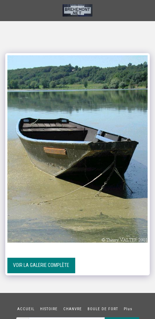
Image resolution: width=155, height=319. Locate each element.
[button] (8, 10)
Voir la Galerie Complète (41, 265)
